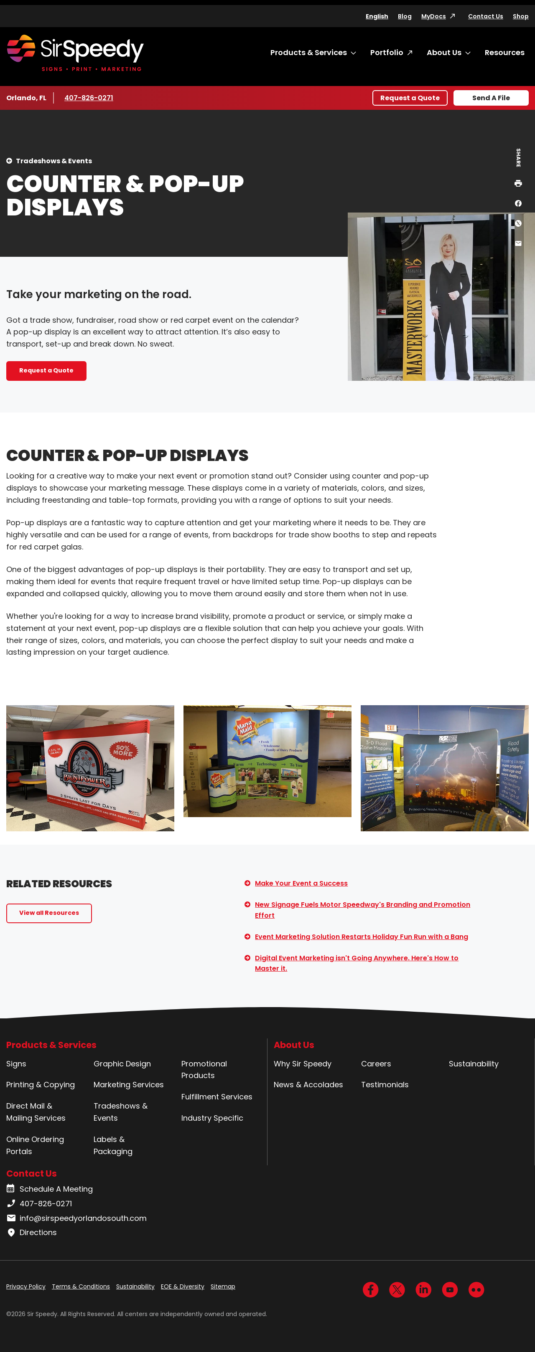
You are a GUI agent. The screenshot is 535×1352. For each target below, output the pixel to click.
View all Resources (49, 913)
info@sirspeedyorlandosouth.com (76, 1218)
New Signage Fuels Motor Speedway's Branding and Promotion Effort (362, 910)
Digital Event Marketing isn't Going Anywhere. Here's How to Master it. (357, 963)
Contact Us (485, 16)
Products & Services (308, 52)
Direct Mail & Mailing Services (36, 1112)
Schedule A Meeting (49, 1189)
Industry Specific (212, 1118)
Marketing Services (129, 1084)
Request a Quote (410, 98)
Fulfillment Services (216, 1096)
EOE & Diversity (182, 1286)
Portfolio (386, 52)
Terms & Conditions (81, 1286)
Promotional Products (204, 1069)
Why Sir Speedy (302, 1063)
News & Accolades (308, 1084)
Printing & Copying (40, 1084)
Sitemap (223, 1286)
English (377, 16)
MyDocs (433, 16)
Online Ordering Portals (35, 1145)
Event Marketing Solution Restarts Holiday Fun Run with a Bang (361, 937)
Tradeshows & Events (54, 161)
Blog (405, 16)
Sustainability (474, 1063)
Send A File (491, 98)
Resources (505, 52)
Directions (31, 1232)
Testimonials (385, 1084)
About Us (444, 52)
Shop (521, 16)
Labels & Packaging (113, 1145)
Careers (376, 1063)
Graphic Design (122, 1063)
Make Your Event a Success (301, 883)
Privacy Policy (26, 1286)
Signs (16, 1063)
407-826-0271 (89, 98)
